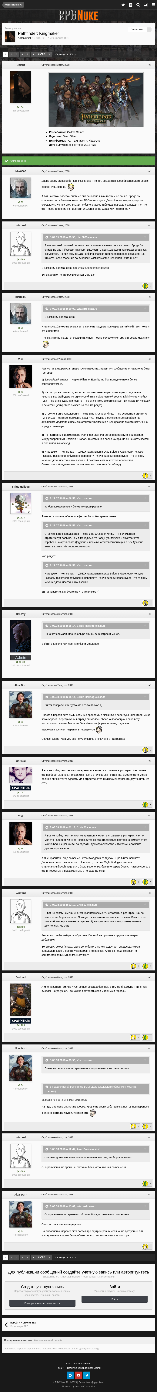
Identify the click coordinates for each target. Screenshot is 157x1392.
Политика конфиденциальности (84, 1359)
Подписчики (137, 29)
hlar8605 (20, 171)
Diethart (21, 972)
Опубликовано (54, 65)
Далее (41, 54)
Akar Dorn (20, 685)
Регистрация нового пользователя (42, 1295)
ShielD (28, 38)
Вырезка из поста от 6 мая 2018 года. (62, 1091)
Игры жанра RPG (59, 38)
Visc (21, 359)
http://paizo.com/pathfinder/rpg (89, 267)
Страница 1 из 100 (65, 54)
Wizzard (21, 225)
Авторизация (14, 28)
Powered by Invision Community (78, 1378)
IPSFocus (86, 1355)
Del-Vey (21, 614)
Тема (60, 1359)
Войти (115, 1291)
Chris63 (20, 760)
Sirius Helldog (21, 486)
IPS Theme (71, 1355)
